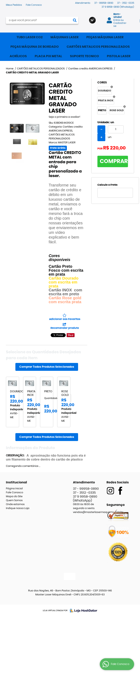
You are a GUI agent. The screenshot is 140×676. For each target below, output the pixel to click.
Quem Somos (14, 500)
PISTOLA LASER (118, 56)
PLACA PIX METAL (48, 56)
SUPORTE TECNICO (84, 56)
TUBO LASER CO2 (30, 37)
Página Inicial (14, 488)
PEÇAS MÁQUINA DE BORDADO (34, 46)
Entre (116, 20)
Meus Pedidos (14, 5)
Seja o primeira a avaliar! (64, 117)
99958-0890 (103, 3)
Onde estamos (15, 504)
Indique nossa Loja (17, 508)
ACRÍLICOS (18, 56)
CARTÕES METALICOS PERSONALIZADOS (98, 46)
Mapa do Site (14, 496)
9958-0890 (118, 7)
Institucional (16, 482)
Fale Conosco (34, 5)
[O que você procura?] (74, 20)
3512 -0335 (125, 3)
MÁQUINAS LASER (64, 37)
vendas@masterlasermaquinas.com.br (98, 512)
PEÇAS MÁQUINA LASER (104, 37)
